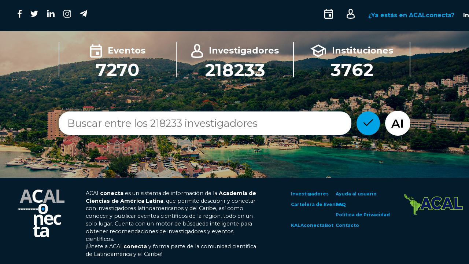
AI (397, 123)
